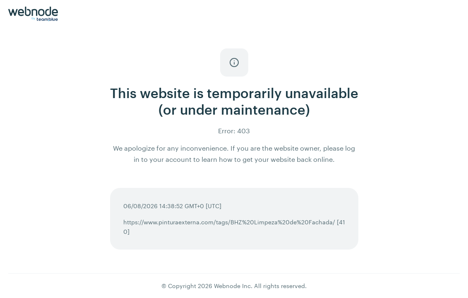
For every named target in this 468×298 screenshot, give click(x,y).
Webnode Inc (232, 285)
